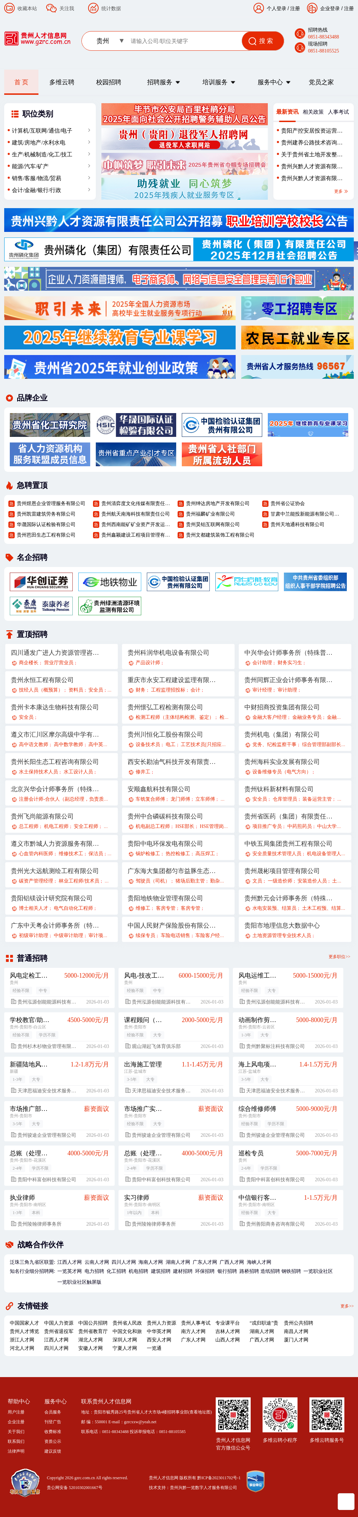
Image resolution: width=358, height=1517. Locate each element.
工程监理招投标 (168, 690)
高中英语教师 (103, 744)
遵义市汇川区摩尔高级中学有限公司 (55, 734)
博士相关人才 (33, 908)
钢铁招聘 (291, 1271)
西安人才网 (159, 1339)
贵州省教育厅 (93, 1331)
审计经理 (262, 690)
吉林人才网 (227, 1331)
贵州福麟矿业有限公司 (210, 514)
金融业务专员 (307, 717)
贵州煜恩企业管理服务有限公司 (51, 503)
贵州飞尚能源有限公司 (42, 816)
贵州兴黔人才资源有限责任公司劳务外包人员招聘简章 (312, 167)
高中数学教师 (68, 744)
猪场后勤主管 (190, 881)
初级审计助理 (33, 935)
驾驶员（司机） (153, 881)
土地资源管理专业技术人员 (281, 935)
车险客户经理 (210, 935)
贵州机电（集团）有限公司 (282, 734)
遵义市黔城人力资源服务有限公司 (55, 843)
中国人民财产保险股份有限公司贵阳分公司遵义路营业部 (172, 925)
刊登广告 (52, 1421)
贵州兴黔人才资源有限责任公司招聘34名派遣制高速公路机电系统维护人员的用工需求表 (312, 179)
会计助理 (262, 662)
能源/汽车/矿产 (30, 166)
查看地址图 (199, 1412)
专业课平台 (227, 1323)
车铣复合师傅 (150, 799)
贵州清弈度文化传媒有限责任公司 (136, 503)
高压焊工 (205, 853)
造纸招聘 (270, 1271)
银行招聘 (227, 1271)
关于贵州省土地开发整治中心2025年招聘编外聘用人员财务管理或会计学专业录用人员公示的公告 (312, 156)
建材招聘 (183, 1271)
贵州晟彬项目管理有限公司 (282, 870)
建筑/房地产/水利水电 (38, 143)
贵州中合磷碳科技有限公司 (165, 816)
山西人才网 (227, 1339)
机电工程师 (56, 826)
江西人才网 (69, 1262)
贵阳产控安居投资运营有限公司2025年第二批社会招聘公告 (312, 132)
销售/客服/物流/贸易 (36, 178)
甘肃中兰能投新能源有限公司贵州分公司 (306, 514)
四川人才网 (124, 1262)
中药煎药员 (299, 826)
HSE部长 (185, 826)
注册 (349, 8)
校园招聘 (108, 82)
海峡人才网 (259, 1262)
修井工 (143, 771)
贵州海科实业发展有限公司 (282, 761)
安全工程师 (86, 826)
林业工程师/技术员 (79, 881)
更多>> (347, 1306)
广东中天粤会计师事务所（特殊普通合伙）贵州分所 (55, 925)
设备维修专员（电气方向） (281, 771)
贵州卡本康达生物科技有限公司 (55, 707)
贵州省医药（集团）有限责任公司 (288, 816)
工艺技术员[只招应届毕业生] (212, 744)
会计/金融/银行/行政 (36, 190)
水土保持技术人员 (38, 771)
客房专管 (166, 908)
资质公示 (52, 1441)
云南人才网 (97, 1262)
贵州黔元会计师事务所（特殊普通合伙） (288, 898)
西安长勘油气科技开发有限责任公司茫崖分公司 (172, 761)
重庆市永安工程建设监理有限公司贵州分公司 (172, 679)
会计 (195, 690)
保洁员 (95, 853)
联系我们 (16, 1441)
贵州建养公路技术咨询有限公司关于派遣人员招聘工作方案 (312, 144)
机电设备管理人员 (326, 853)
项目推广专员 (267, 826)
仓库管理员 (285, 799)
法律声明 (16, 1451)
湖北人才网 (90, 1339)
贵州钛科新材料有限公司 (279, 789)
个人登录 (276, 8)
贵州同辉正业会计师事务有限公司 (288, 679)
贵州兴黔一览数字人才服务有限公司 (203, 1487)
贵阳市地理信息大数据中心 (282, 925)
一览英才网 (69, 1271)
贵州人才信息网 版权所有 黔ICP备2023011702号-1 (195, 1477)
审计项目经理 (103, 935)
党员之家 (321, 82)
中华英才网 (159, 1331)
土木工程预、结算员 (324, 908)
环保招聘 (205, 1271)
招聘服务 (159, 82)
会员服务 (52, 1412)
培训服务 (215, 82)
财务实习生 (290, 662)
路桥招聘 (249, 1271)
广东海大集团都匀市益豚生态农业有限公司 (172, 870)
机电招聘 (138, 1271)
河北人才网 (22, 1348)
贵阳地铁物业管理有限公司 (165, 898)
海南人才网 (150, 1262)
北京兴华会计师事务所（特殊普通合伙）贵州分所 (55, 789)
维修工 (143, 908)
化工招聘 (116, 1271)
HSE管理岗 (211, 826)
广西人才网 (232, 1262)
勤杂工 (217, 881)
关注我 (66, 8)
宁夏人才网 (125, 1348)
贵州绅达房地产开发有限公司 (218, 503)
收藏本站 (27, 8)
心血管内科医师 (36, 853)
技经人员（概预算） (41, 690)
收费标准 (52, 1431)
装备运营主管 (317, 799)
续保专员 (145, 935)
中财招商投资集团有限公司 (282, 707)
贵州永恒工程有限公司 (42, 679)
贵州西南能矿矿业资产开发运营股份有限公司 (136, 524)
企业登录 (330, 8)
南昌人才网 (296, 1331)
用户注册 (16, 1412)
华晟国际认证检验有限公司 (46, 524)
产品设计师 (148, 662)
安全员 (95, 690)
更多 (341, 191)
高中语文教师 (33, 744)
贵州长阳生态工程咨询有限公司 (55, 761)
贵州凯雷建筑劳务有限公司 (46, 514)
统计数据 (111, 8)
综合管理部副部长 (321, 744)
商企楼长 (28, 662)
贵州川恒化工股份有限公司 (165, 734)
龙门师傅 (180, 799)
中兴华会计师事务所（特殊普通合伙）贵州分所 (288, 652)
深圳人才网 (125, 1339)
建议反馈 (52, 1451)
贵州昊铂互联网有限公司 (213, 524)
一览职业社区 (318, 1271)
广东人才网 (205, 1262)
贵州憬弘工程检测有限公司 (165, 707)
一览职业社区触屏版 (79, 1282)
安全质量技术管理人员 (276, 853)
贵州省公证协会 (288, 503)
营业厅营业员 (58, 662)
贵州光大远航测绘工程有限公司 (55, 870)
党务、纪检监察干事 (274, 744)
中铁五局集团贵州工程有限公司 (288, 843)
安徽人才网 (90, 1348)
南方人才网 (193, 1331)
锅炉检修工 (148, 853)
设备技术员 (148, 744)
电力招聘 (94, 1271)
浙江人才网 (22, 1339)
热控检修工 (178, 853)
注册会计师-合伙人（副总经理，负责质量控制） (71, 799)
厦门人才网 (296, 1339)
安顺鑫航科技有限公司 (159, 789)
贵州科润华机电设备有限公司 (168, 652)
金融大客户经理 (269, 717)
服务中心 (270, 82)
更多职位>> (339, 956)
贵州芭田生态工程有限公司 (46, 535)
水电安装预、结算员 (274, 908)
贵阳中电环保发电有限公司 (165, 843)
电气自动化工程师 (73, 908)
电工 (171, 744)
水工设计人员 (78, 771)
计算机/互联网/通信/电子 (42, 131)
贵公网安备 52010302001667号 (74, 1487)
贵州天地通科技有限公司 (297, 524)
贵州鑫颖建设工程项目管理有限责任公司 (136, 535)
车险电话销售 (175, 935)
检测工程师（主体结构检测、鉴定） (175, 717)
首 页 (21, 82)
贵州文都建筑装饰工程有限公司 (220, 535)
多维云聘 (61, 82)
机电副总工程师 (153, 826)
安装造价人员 (312, 881)
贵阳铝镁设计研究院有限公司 (52, 898)
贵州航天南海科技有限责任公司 (135, 514)
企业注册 (16, 1421)
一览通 (154, 1348)
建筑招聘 (161, 1271)
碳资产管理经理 (36, 881)
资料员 (76, 690)
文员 (257, 881)
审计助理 (287, 690)
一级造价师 (280, 881)
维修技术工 (71, 853)
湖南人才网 (178, 1262)
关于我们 (16, 1431)
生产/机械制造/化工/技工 (42, 154)
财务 (140, 690)
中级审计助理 (68, 935)
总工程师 (28, 826)
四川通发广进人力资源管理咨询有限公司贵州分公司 (55, 652)
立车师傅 (205, 799)
